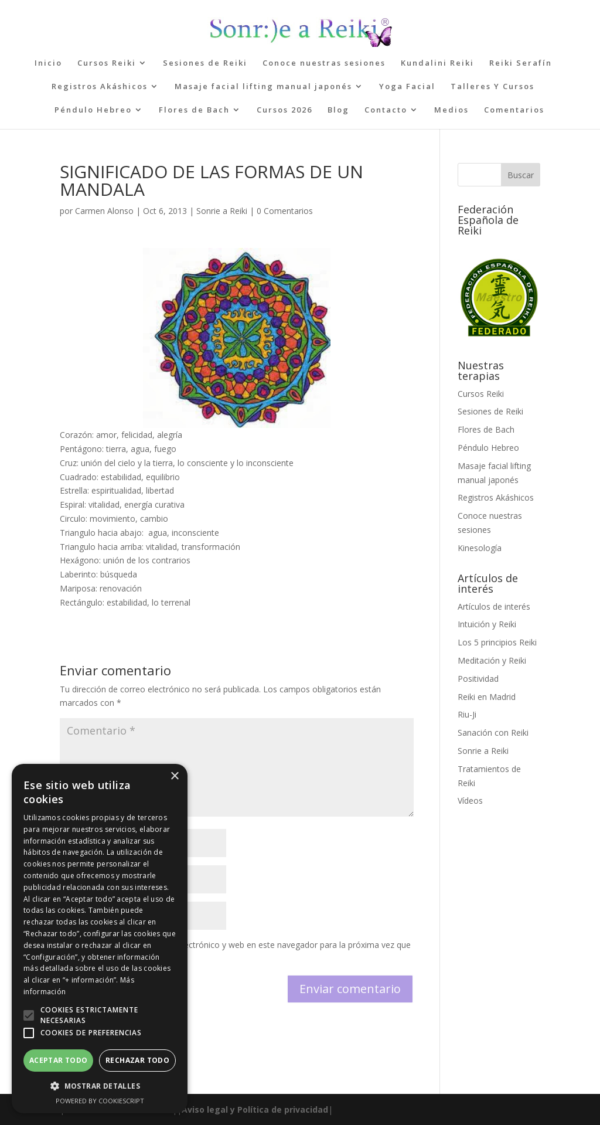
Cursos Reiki (106, 63)
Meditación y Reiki (492, 660)
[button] (28, 1015)
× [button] (174, 776)
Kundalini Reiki (437, 63)
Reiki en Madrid (487, 696)
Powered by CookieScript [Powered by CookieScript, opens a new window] (100, 1100)
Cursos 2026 (284, 110)
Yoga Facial (407, 86)
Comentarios (514, 110)
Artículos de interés (494, 606)
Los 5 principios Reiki (497, 642)
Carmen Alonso (104, 210)
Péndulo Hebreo (93, 110)
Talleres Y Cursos (492, 86)
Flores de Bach (194, 110)
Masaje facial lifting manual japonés (263, 86)
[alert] (100, 938)
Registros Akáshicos (100, 86)
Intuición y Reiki (487, 624)
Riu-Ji (467, 714)
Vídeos (470, 800)
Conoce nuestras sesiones (324, 63)
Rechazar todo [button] (137, 1060)
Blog (338, 110)
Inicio (48, 63)
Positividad (478, 678)
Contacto (385, 110)
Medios (451, 110)
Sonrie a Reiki (221, 210)
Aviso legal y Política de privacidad (255, 1109)
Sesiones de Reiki (205, 63)
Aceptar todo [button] (58, 1060)
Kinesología (480, 547)
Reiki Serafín (520, 63)
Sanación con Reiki (493, 732)
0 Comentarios (285, 210)
